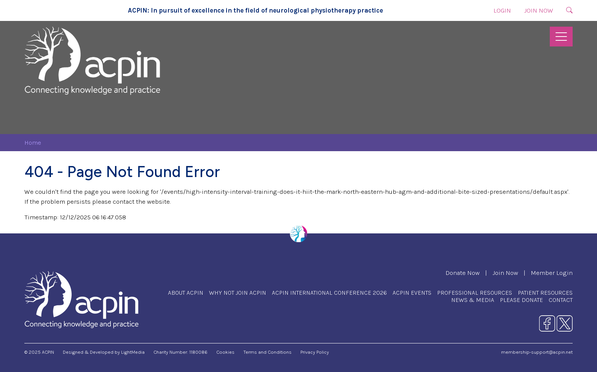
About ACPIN (185, 292)
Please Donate (521, 299)
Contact (561, 299)
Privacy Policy (314, 352)
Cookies (225, 352)
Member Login (552, 272)
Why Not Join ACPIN (237, 292)
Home (32, 142)
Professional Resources (474, 292)
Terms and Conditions (267, 352)
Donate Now (462, 272)
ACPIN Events (412, 292)
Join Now (538, 10)
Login (502, 10)
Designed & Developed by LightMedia (104, 352)
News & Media (472, 299)
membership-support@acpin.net (537, 352)
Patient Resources (545, 292)
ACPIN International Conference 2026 (329, 292)
